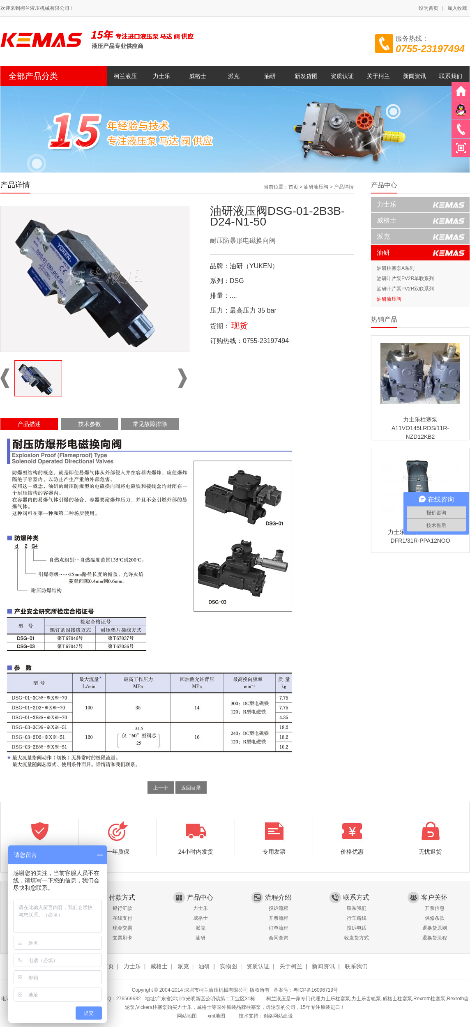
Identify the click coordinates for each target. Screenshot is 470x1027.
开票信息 (435, 908)
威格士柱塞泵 (397, 999)
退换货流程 (434, 938)
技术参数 (89, 424)
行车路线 (356, 918)
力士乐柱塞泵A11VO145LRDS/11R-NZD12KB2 (420, 428)
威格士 (197, 76)
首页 (293, 187)
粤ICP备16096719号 (315, 990)
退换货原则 (434, 928)
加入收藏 (457, 8)
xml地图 (216, 1016)
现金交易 (122, 928)
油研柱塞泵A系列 (396, 268)
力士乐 (161, 76)
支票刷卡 (122, 938)
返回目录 (191, 788)
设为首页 (428, 8)
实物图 (228, 966)
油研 (270, 76)
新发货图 (306, 76)
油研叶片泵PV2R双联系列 (405, 289)
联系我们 (450, 76)
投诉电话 (356, 928)
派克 (234, 76)
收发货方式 (356, 938)
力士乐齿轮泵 (366, 999)
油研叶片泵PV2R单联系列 (405, 278)
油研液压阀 (316, 187)
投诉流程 (278, 908)
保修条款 (435, 918)
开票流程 (278, 918)
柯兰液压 (125, 76)
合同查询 (278, 938)
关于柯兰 (378, 76)
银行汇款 (122, 908)
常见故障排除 (150, 424)
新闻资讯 (414, 76)
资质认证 (342, 76)
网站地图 (187, 1016)
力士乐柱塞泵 (335, 999)
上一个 (160, 788)
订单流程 (278, 928)
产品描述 (29, 424)
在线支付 (122, 918)
